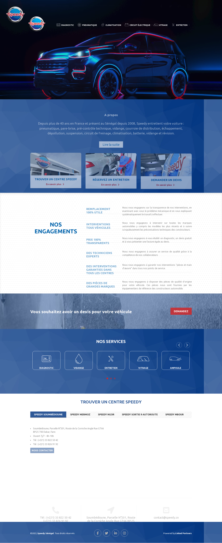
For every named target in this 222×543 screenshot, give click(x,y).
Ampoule (175, 368)
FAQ (92, 5)
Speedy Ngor (106, 414)
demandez (181, 311)
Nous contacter (79, 5)
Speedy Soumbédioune (48, 414)
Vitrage (163, 25)
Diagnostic (67, 25)
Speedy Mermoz (80, 414)
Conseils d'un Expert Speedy (110, 5)
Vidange (79, 368)
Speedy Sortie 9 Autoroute (140, 414)
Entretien (183, 27)
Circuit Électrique (141, 27)
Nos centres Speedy (59, 5)
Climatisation (113, 25)
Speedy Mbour (174, 414)
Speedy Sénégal (39, 6)
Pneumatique (89, 25)
